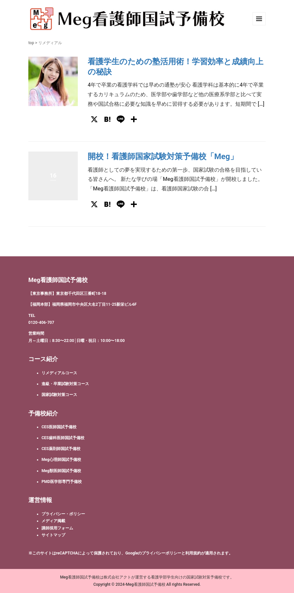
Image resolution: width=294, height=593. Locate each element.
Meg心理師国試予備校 (61, 459)
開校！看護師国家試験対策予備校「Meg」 (163, 156)
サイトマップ (53, 535)
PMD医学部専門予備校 (62, 481)
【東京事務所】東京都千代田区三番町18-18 (67, 293)
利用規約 (193, 553)
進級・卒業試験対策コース (65, 383)
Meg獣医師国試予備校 (61, 470)
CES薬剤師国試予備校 (61, 448)
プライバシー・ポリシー (63, 514)
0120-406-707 (41, 322)
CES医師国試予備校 (59, 427)
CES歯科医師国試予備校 (63, 438)
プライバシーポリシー (161, 553)
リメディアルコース (59, 373)
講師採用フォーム (57, 528)
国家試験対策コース (59, 394)
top (31, 43)
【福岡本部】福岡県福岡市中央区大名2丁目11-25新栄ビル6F (82, 304)
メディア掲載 (53, 521)
